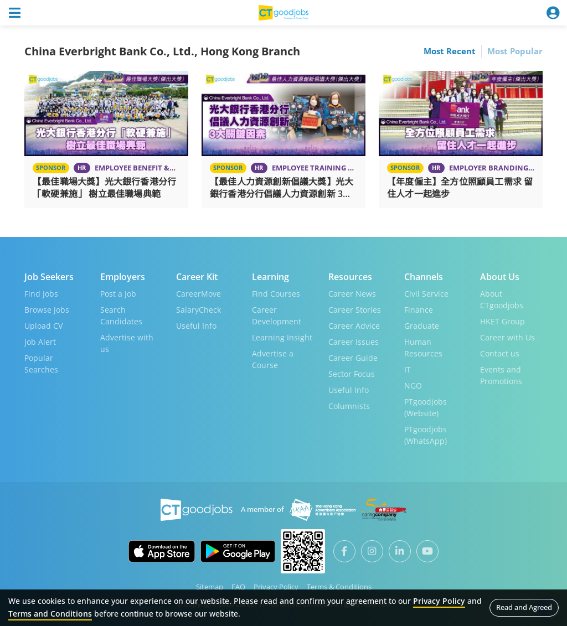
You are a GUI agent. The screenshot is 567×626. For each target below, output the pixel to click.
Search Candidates (121, 315)
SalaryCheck (198, 309)
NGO (413, 385)
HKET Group (502, 321)
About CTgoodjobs (501, 299)
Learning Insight (282, 337)
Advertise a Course (272, 359)
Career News (352, 293)
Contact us (499, 353)
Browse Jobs (46, 309)
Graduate (421, 325)
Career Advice (354, 325)
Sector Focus (351, 374)
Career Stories (354, 309)
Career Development (276, 315)
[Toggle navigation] (14, 13)
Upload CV (43, 325)
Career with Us (507, 337)
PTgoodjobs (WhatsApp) (425, 435)
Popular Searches (41, 364)
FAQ (238, 587)
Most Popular (515, 50)
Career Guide (353, 358)
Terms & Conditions (339, 587)
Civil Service (426, 293)
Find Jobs (41, 293)
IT (407, 369)
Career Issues (353, 342)
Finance (418, 309)
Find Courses (276, 293)
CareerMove (198, 293)
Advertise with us (126, 343)
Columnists (349, 406)
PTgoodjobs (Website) (425, 407)
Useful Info (196, 325)
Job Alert (40, 342)
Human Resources (423, 348)
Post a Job (118, 293)
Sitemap (209, 587)
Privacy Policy (276, 587)
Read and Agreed (524, 607)
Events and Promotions (501, 375)
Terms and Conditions (50, 613)
